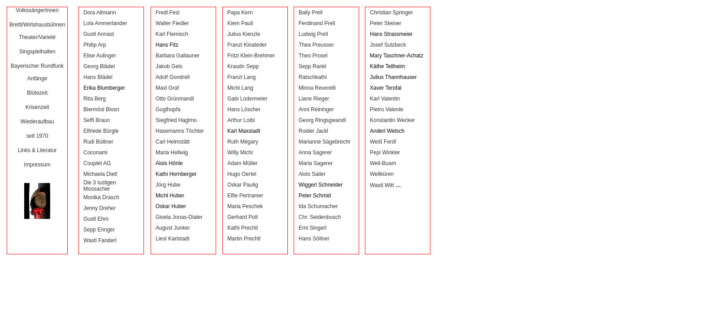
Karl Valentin (385, 99)
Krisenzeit (37, 107)
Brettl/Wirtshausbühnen (37, 25)
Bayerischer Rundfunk (37, 66)
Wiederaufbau (37, 121)
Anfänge (37, 78)
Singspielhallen (37, 51)
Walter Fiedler (172, 23)
